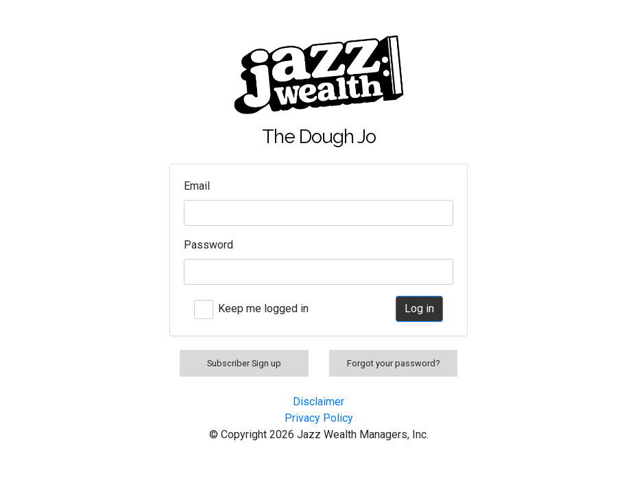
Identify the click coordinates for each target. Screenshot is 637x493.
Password (208, 244)
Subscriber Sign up (244, 363)
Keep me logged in (263, 308)
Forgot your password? (393, 363)
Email (197, 185)
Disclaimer (318, 401)
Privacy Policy (319, 418)
